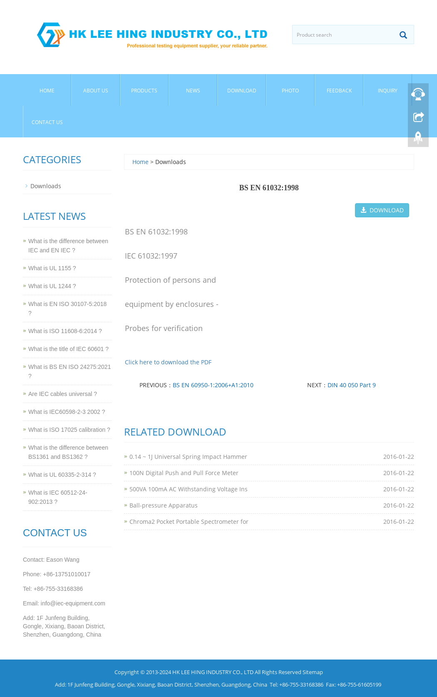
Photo (290, 90)
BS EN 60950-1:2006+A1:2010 (213, 385)
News (193, 90)
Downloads (45, 186)
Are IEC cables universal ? (62, 394)
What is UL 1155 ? (52, 268)
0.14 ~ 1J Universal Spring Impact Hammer (188, 457)
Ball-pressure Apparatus (163, 505)
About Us (95, 90)
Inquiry (387, 90)
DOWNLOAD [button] (382, 210)
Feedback (339, 90)
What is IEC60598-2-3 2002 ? (66, 411)
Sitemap (313, 672)
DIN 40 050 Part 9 (352, 385)
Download (241, 90)
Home (47, 90)
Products (144, 90)
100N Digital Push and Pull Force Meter (183, 473)
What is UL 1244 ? (52, 286)
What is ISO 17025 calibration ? (69, 429)
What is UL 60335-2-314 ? (62, 474)
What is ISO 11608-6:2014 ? (65, 331)
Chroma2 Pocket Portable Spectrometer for (188, 521)
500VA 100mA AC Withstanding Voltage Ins (188, 489)
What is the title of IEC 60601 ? (68, 349)
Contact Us (47, 122)
